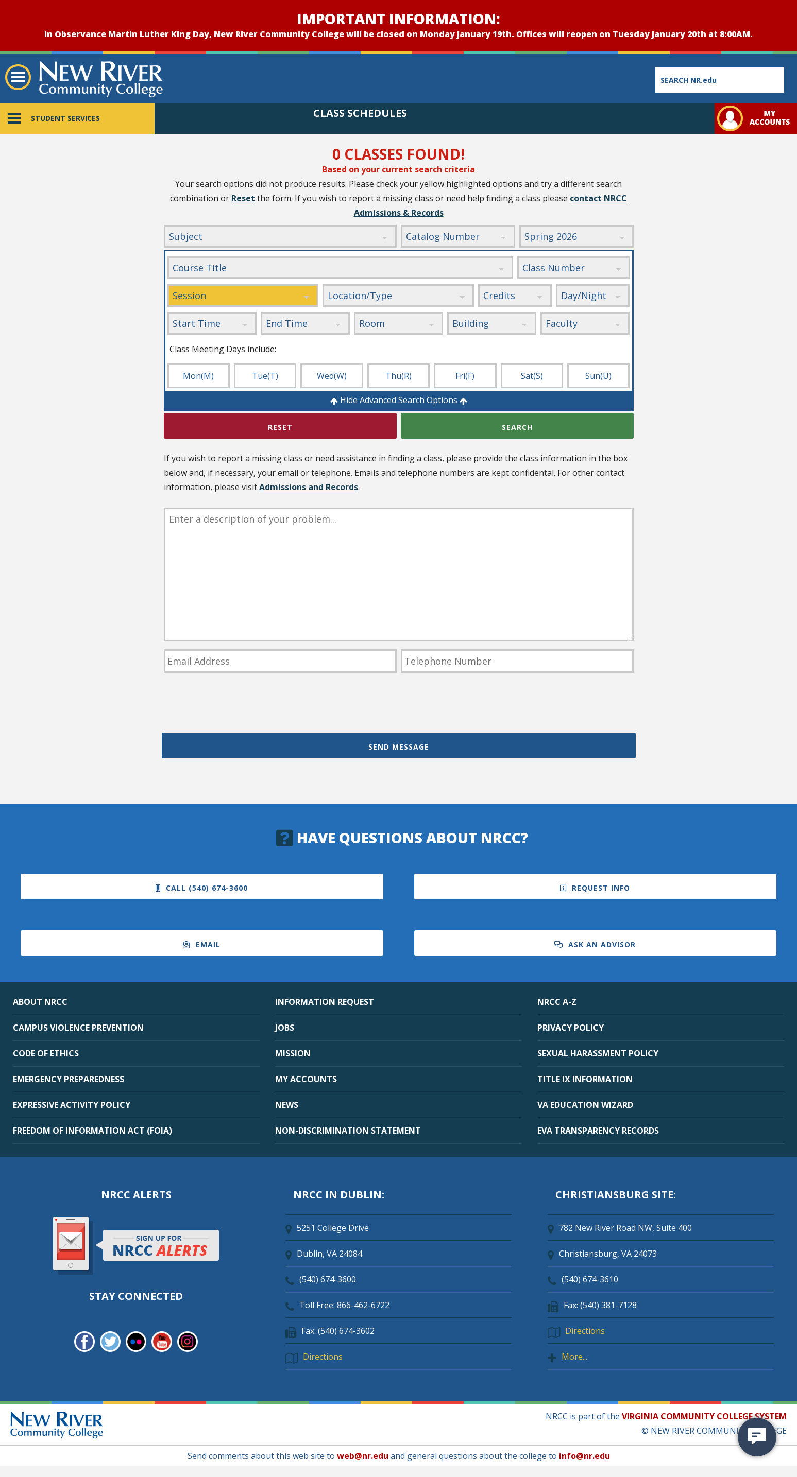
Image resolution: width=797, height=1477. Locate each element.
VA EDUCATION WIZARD (585, 1104)
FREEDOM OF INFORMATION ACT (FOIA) (92, 1130)
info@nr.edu (584, 1456)
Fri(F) (464, 375)
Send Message (398, 747)
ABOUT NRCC (40, 1001)
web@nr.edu (362, 1456)
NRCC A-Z (556, 1001)
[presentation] (242, 704)
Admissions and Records (308, 487)
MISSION (293, 1053)
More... (574, 1356)
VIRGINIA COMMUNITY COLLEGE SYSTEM (704, 1416)
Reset (243, 198)
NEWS (286, 1104)
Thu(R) (398, 375)
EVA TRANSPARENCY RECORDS (598, 1130)
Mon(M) (198, 375)
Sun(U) (598, 375)
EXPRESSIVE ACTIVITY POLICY (71, 1104)
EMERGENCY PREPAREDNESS (68, 1079)
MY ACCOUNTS (306, 1079)
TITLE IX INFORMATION (585, 1079)
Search (517, 427)
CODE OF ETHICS (46, 1053)
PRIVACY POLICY (570, 1027)
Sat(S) (532, 375)
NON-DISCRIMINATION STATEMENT (348, 1130)
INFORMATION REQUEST (324, 1001)
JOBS (284, 1027)
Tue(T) (265, 375)
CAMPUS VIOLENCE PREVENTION (78, 1027)
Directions (323, 1356)
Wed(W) (332, 375)
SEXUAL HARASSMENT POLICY (597, 1053)
